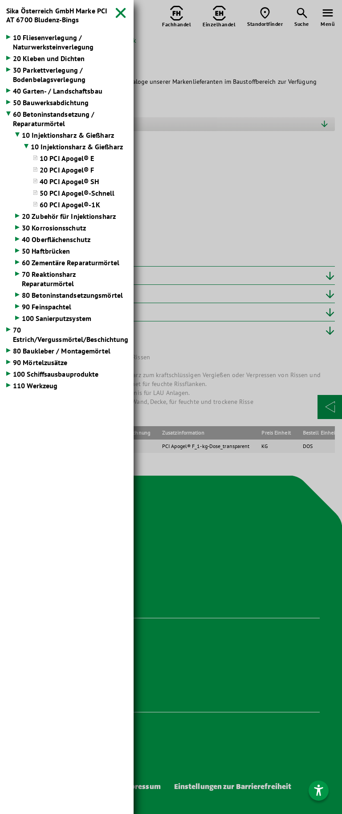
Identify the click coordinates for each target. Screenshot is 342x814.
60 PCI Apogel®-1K (70, 204)
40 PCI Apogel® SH (69, 181)
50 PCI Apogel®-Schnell (77, 193)
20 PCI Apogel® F (67, 169)
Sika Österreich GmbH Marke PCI (56, 15)
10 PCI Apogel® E (67, 158)
